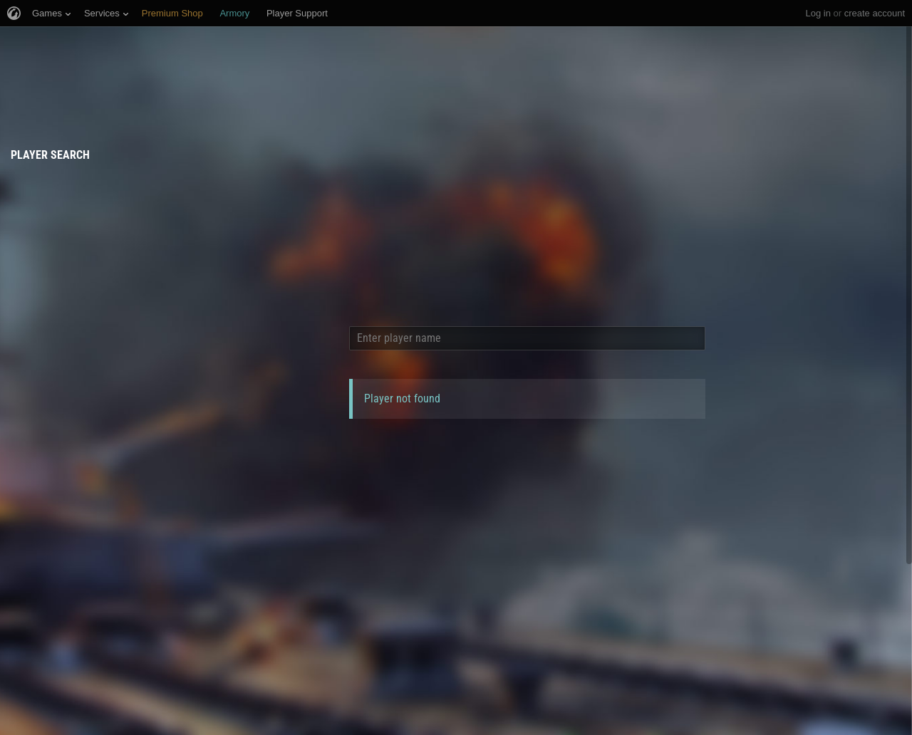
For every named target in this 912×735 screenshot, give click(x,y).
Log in (817, 13)
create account (874, 13)
